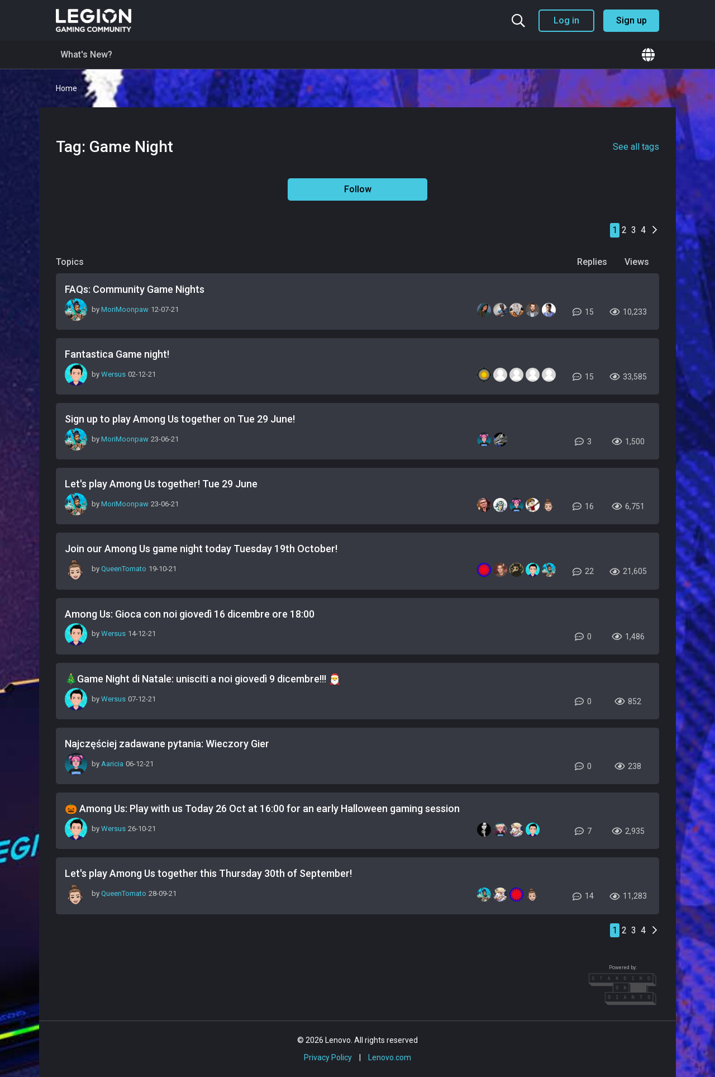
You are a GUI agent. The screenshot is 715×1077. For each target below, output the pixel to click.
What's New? (86, 54)
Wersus (113, 374)
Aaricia (112, 764)
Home (66, 88)
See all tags (636, 146)
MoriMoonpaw (125, 309)
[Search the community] (518, 21)
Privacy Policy (328, 1057)
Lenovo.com (389, 1057)
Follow (357, 189)
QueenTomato (123, 568)
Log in (566, 20)
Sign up (631, 20)
